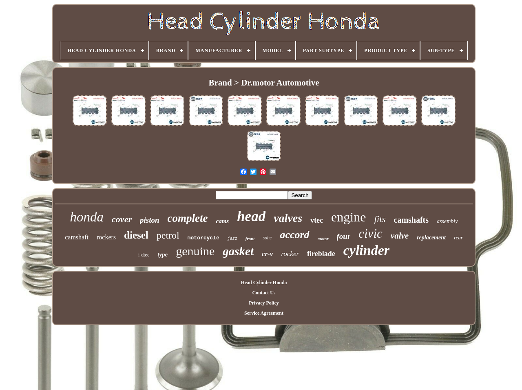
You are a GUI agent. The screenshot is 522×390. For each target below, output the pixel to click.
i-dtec (143, 255)
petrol (168, 235)
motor (323, 238)
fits (379, 219)
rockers (106, 237)
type (162, 254)
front (250, 238)
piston (149, 220)
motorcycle (203, 238)
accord (294, 235)
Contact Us (263, 293)
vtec (316, 220)
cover (122, 219)
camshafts (411, 219)
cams (222, 221)
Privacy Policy (264, 303)
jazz (232, 239)
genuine (195, 251)
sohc (267, 238)
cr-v (267, 254)
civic (370, 233)
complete (188, 218)
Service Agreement (263, 313)
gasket (238, 251)
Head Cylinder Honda (264, 282)
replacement (431, 237)
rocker (290, 254)
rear (458, 237)
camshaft (76, 237)
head (251, 216)
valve (400, 236)
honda (87, 217)
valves (288, 218)
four (344, 236)
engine (348, 217)
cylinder (366, 250)
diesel (136, 235)
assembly (447, 221)
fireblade (321, 254)
